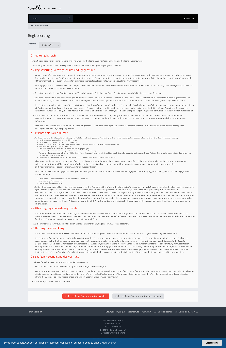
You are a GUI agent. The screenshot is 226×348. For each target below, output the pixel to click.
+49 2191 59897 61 (117, 329)
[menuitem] (188, 18)
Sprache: (32, 43)
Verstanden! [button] (212, 343)
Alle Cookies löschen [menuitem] (163, 311)
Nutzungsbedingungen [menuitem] (115, 311)
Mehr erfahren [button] (109, 343)
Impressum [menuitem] (146, 311)
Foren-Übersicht (35, 311)
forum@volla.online (116, 332)
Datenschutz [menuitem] (133, 311)
